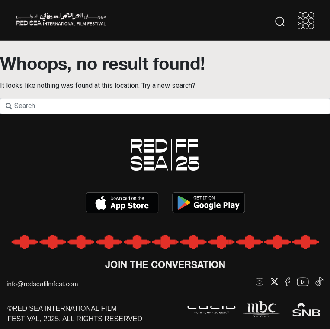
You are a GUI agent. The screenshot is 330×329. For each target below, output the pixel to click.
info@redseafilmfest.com (42, 283)
